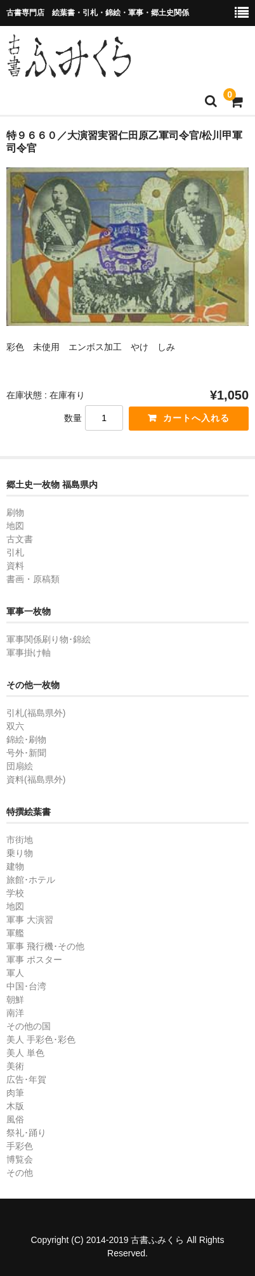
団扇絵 (19, 766)
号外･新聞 (26, 753)
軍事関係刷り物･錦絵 (48, 639)
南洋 (15, 1013)
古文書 (19, 539)
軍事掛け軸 (28, 653)
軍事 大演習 (29, 920)
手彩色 (19, 1146)
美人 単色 (25, 1053)
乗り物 (19, 853)
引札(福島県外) (35, 713)
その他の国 (28, 1026)
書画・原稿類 (33, 579)
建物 (15, 866)
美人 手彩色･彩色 (40, 1039)
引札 (15, 552)
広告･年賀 (26, 1079)
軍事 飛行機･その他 (45, 946)
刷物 (15, 512)
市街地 (19, 840)
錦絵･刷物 (26, 739)
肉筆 (15, 1093)
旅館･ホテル (30, 880)
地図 (15, 526)
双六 (15, 726)
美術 (15, 1066)
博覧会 (19, 1159)
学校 (15, 893)
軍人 (15, 973)
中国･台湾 (26, 986)
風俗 (15, 1119)
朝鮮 (15, 999)
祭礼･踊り (26, 1133)
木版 (15, 1106)
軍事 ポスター (34, 959)
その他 (19, 1173)
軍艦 (15, 933)
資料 (15, 566)
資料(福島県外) (35, 779)
